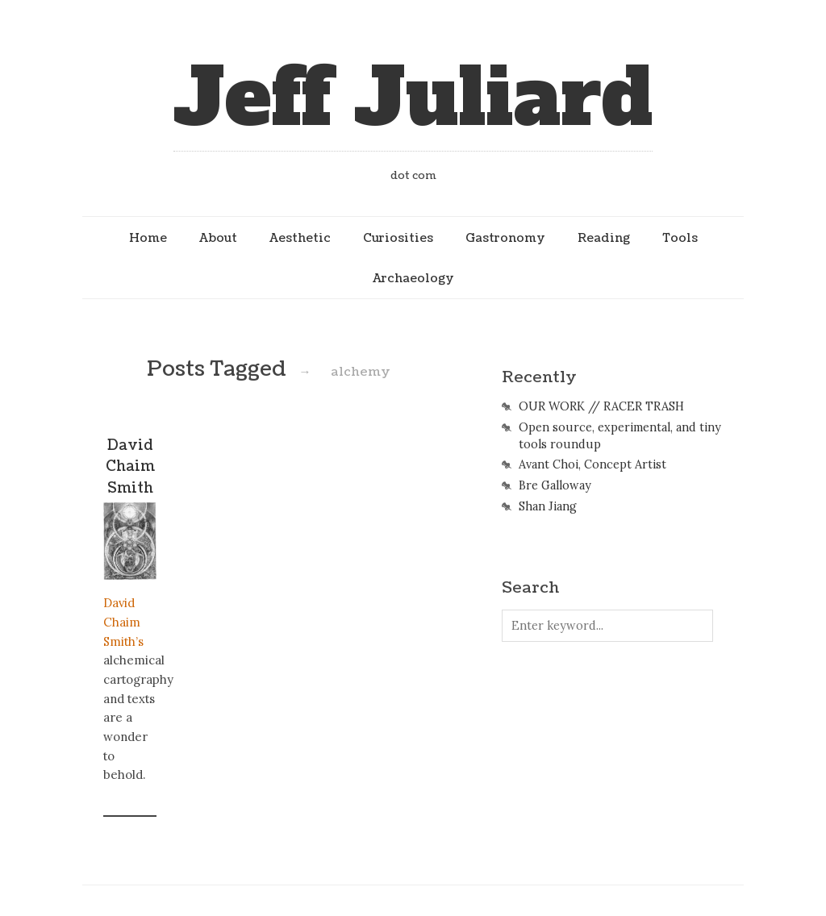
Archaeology (413, 278)
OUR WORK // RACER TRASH (601, 406)
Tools (680, 238)
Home (148, 238)
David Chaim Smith (130, 466)
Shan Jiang (548, 506)
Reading (604, 238)
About (218, 238)
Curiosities (398, 238)
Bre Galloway (555, 485)
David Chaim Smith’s (123, 621)
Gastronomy (505, 238)
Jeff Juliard (413, 98)
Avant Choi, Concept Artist (592, 464)
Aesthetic (300, 238)
